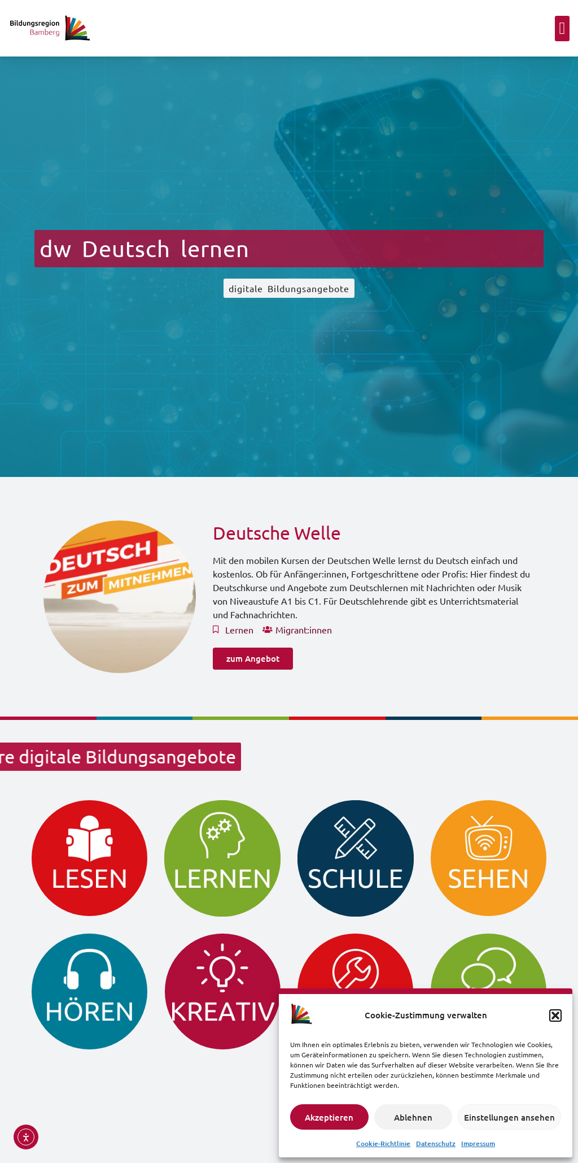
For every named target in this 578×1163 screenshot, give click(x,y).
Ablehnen (413, 1117)
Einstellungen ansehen (509, 1117)
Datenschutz (436, 1143)
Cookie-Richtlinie (383, 1143)
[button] (555, 1015)
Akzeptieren (329, 1117)
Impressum (478, 1143)
